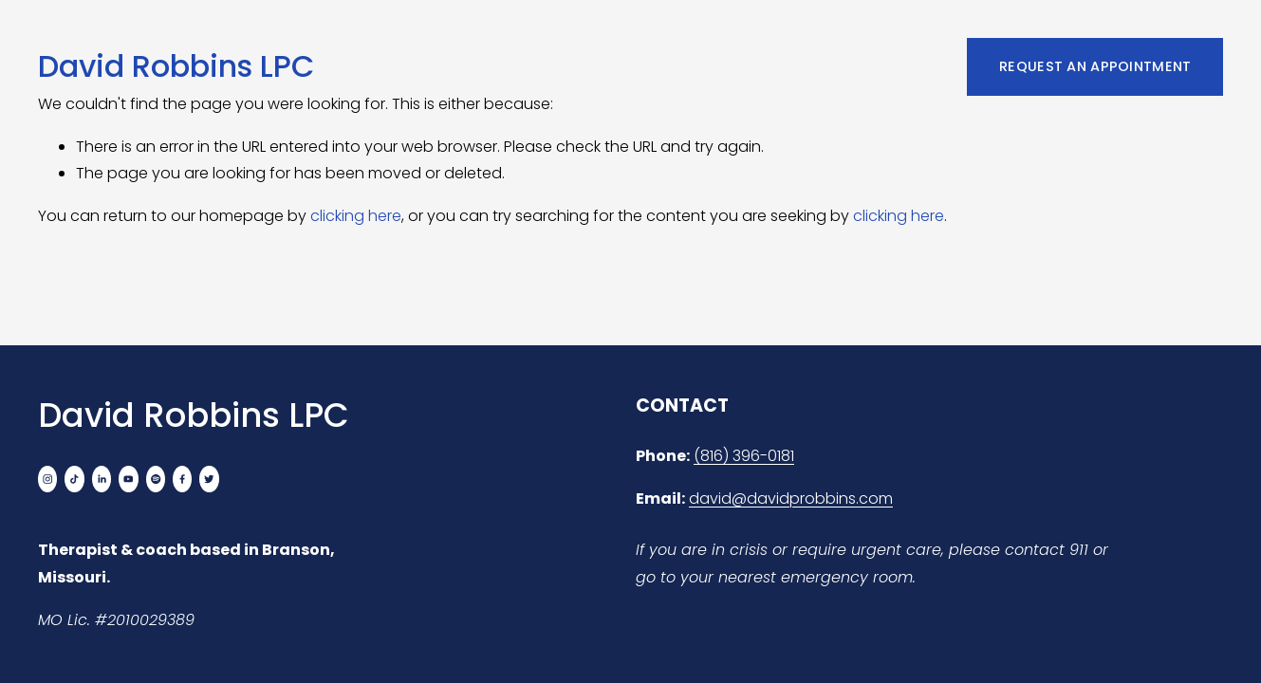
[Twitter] (208, 479)
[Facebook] (182, 479)
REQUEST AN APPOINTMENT (1095, 66)
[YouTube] (128, 479)
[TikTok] (74, 479)
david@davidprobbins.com (791, 498)
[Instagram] (47, 479)
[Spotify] (155, 479)
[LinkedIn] (101, 479)
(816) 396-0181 (744, 456)
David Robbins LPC (176, 66)
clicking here (355, 216)
